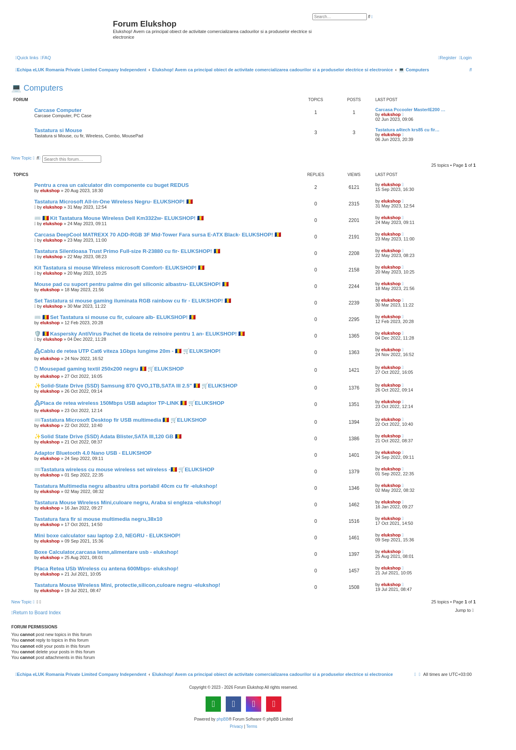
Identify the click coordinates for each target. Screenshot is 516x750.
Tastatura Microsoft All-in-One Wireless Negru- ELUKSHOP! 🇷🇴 (113, 202)
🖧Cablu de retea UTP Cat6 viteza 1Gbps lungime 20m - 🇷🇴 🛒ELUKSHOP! (127, 351)
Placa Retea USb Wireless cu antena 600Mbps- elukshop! (106, 569)
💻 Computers (37, 87)
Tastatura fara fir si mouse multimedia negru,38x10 (98, 519)
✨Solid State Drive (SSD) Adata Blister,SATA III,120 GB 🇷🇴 (107, 436)
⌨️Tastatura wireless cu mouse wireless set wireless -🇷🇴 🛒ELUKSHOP (124, 469)
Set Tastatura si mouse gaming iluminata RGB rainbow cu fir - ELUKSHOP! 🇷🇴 (132, 301)
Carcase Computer (57, 110)
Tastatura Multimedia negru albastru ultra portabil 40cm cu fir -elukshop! (125, 486)
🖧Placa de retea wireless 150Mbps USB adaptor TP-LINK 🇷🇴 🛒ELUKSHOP (129, 403)
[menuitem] (45, 57)
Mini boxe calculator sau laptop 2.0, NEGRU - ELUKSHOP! (107, 535)
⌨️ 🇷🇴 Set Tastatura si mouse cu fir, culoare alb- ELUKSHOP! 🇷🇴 (115, 317)
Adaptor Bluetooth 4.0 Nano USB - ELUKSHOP (93, 453)
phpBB (222, 719)
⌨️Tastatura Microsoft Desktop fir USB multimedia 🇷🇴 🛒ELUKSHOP (120, 420)
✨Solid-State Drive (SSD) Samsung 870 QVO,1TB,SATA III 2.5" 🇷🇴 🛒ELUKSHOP (135, 386)
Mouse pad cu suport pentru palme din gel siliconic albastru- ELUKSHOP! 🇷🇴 (131, 284)
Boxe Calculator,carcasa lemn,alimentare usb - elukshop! (106, 552)
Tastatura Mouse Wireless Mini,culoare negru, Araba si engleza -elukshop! (127, 502)
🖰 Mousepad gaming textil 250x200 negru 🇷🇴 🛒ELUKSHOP (109, 369)
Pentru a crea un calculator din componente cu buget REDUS (111, 185)
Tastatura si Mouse (58, 130)
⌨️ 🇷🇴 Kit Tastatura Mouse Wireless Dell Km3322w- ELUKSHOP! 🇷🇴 (119, 218)
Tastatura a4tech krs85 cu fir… (407, 129)
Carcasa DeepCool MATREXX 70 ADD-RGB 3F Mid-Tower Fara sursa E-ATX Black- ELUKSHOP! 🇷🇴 (157, 235)
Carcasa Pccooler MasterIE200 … (410, 109)
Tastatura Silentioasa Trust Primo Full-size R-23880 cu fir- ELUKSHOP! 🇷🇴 (127, 251)
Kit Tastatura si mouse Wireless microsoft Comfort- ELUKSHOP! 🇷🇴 (119, 268)
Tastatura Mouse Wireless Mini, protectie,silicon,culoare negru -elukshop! (127, 585)
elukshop (391, 114)
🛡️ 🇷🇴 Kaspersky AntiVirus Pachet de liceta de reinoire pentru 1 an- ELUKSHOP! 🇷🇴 (139, 334)
